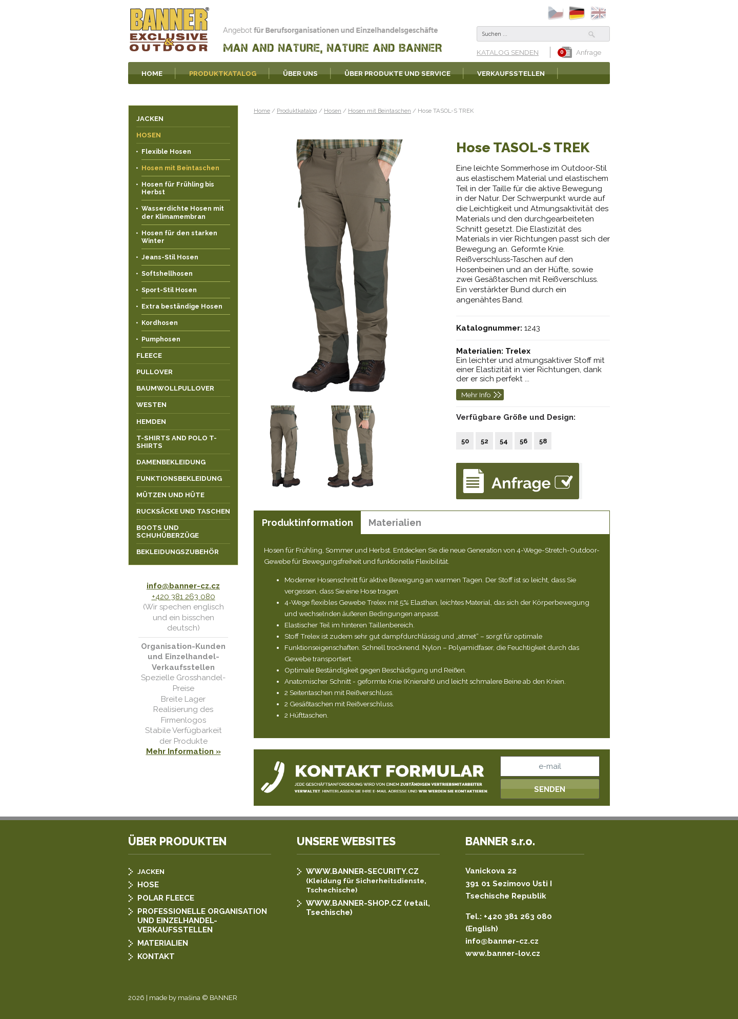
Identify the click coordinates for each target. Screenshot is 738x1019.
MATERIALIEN (162, 943)
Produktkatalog (297, 110)
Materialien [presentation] (394, 522)
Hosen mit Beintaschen (379, 110)
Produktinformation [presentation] (307, 522)
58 (543, 441)
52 (484, 441)
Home (262, 110)
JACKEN (151, 871)
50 (465, 441)
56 (523, 441)
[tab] (307, 522)
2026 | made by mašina (164, 998)
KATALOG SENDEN (508, 52)
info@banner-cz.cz (183, 585)
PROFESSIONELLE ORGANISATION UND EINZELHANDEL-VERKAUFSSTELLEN (202, 920)
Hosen (332, 110)
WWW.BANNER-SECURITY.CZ (362, 871)
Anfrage (581, 52)
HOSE (148, 884)
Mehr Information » (183, 751)
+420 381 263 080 (183, 596)
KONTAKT (156, 956)
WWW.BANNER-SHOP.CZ (354, 903)
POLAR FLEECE (165, 898)
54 (504, 441)
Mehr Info (476, 395)
